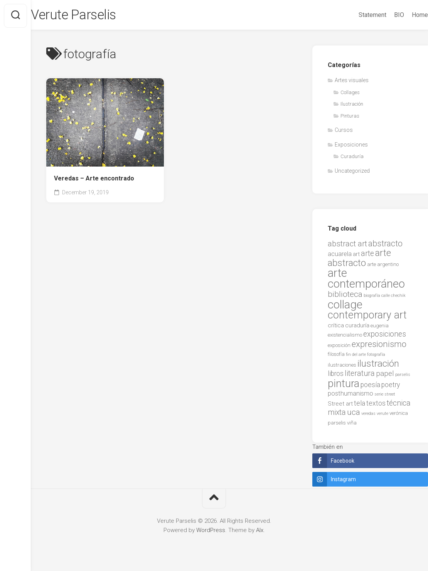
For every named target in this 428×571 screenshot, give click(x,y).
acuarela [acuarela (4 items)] (340, 255)
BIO (384, 15)
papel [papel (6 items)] (385, 375)
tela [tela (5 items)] (359, 405)
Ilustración (351, 106)
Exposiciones (351, 146)
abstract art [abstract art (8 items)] (347, 245)
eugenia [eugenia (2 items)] (380, 327)
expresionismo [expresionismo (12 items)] (379, 345)
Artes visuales (352, 82)
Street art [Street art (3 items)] (340, 405)
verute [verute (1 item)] (382, 415)
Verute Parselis (90, 16)
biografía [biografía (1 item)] (372, 297)
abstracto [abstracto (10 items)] (385, 245)
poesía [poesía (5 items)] (370, 386)
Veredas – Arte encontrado (94, 180)
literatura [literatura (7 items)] (360, 375)
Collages (350, 94)
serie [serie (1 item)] (378, 396)
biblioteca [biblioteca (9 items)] (345, 296)
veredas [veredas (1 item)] (368, 415)
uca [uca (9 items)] (353, 414)
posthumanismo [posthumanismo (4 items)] (350, 395)
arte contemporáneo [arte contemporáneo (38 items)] (366, 280)
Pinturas (349, 117)
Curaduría (352, 158)
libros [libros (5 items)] (336, 375)
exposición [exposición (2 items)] (339, 347)
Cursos (344, 132)
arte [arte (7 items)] (367, 255)
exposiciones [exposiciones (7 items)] (384, 336)
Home (404, 15)
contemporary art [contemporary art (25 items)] (367, 317)
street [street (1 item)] (389, 396)
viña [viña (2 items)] (352, 424)
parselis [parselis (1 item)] (402, 376)
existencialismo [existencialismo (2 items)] (345, 337)
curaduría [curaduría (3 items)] (357, 326)
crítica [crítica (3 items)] (336, 326)
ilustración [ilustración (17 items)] (378, 365)
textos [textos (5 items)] (376, 405)
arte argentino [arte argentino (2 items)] (383, 266)
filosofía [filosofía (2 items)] (336, 356)
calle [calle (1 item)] (385, 297)
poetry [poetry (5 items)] (390, 386)
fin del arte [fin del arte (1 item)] (356, 356)
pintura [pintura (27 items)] (343, 385)
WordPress (210, 531)
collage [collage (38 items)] (345, 306)
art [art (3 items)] (356, 256)
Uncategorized (352, 172)
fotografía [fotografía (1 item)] (376, 356)
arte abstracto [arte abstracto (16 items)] (359, 259)
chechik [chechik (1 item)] (398, 297)
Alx (259, 531)
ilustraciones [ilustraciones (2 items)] (342, 366)
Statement (357, 15)
